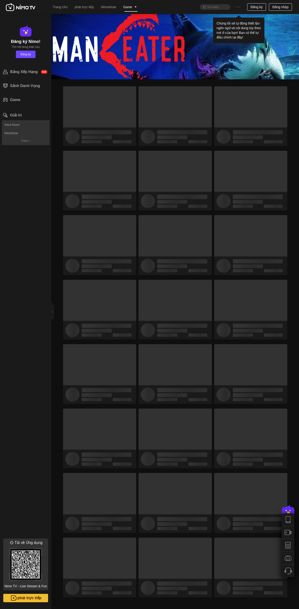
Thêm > (25, 141)
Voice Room (12, 124)
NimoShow (11, 133)
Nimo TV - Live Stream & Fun (25, 563)
